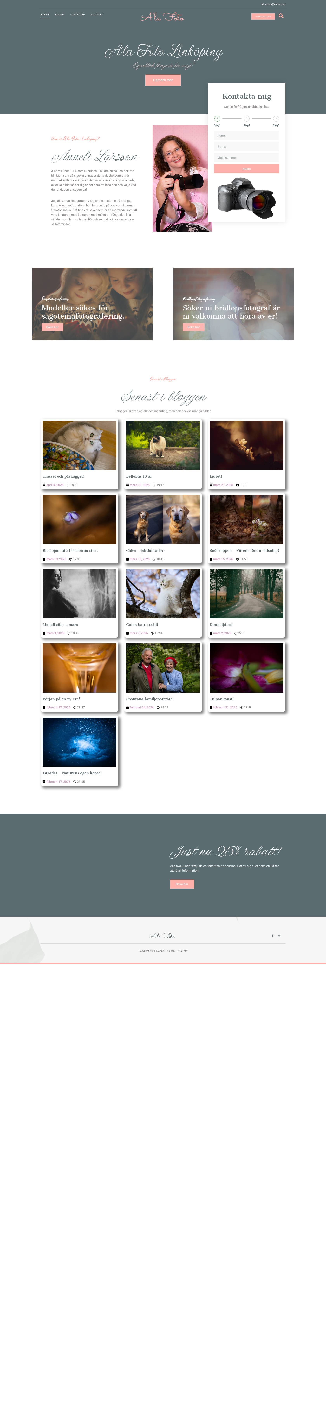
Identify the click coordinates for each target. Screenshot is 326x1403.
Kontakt (97, 14)
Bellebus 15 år (139, 476)
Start (45, 14)
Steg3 (276, 130)
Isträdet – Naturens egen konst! (72, 773)
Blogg (59, 14)
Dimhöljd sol (221, 624)
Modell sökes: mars (60, 624)
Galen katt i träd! (142, 624)
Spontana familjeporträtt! (149, 699)
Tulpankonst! (222, 699)
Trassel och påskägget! (63, 476)
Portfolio (77, 14)
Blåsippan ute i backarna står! (70, 550)
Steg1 (217, 130)
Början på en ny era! (61, 699)
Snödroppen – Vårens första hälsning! (244, 550)
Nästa (247, 173)
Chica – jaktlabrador (145, 550)
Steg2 (247, 130)
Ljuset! (216, 476)
